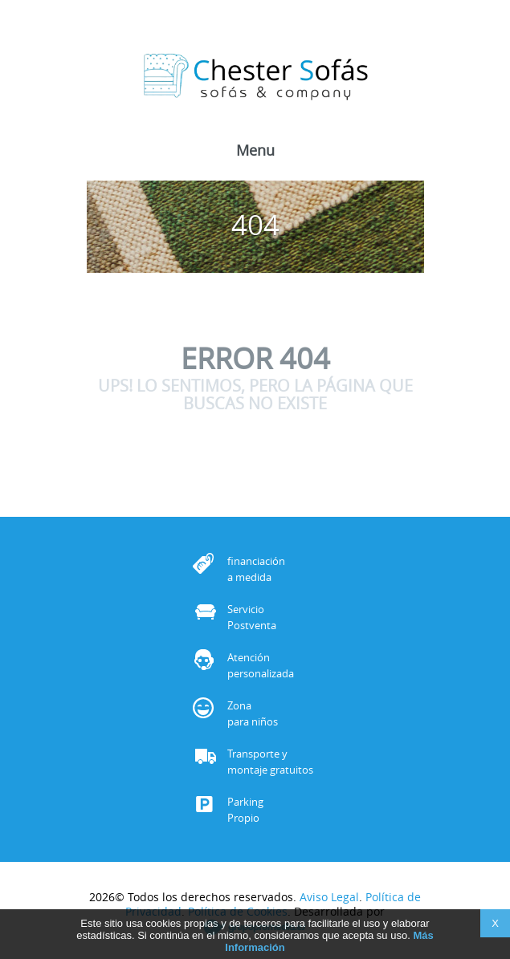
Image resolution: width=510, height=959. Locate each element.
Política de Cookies (238, 911)
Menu (255, 152)
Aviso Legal (329, 896)
